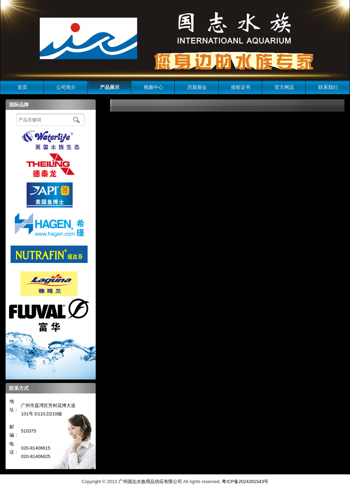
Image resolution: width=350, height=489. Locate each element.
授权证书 (240, 87)
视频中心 (153, 87)
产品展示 (109, 87)
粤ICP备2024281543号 (245, 481)
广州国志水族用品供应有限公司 (150, 481)
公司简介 (66, 87)
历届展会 (197, 87)
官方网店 (284, 87)
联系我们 (328, 87)
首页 (22, 87)
